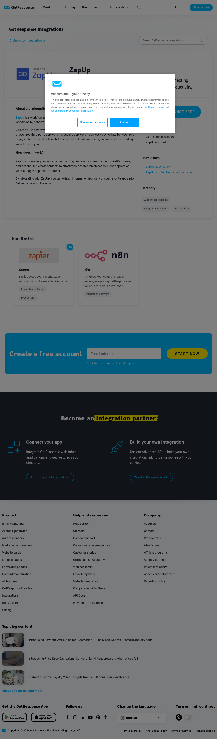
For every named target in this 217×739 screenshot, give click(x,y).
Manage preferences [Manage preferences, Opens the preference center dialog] (92, 122)
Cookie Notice (156, 107)
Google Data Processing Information (72, 110)
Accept (124, 122)
